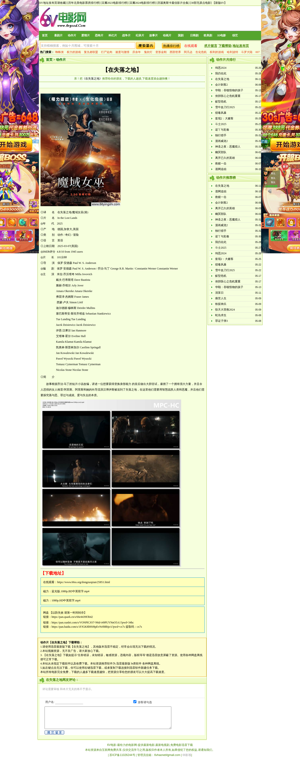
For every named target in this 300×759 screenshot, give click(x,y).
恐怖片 (99, 35)
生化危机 (201, 52)
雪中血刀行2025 (225, 107)
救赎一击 (220, 163)
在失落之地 (222, 79)
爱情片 (85, 35)
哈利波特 (232, 52)
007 (257, 52)
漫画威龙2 (221, 141)
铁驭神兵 (220, 304)
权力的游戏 (74, 52)
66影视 (187, 755)
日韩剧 (194, 35)
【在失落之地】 (122, 70)
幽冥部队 (220, 152)
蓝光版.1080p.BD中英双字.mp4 (70, 591)
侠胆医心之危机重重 (227, 96)
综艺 (235, 35)
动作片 (72, 35)
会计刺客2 (221, 84)
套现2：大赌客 (224, 118)
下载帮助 (225, 46)
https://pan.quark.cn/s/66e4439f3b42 (72, 617)
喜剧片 (58, 35)
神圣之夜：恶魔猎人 (227, 146)
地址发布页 (240, 46)
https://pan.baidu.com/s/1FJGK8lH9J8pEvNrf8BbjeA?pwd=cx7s (88, 626)
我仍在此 (220, 73)
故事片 (153, 35)
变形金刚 (161, 52)
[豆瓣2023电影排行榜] (114, 2)
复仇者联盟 (91, 52)
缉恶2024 (220, 67)
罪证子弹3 (221, 321)
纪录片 (140, 35)
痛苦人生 (220, 298)
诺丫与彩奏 (222, 129)
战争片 (126, 35)
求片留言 (210, 46)
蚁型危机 (220, 101)
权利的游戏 (217, 52)
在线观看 (190, 46)
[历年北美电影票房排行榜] (83, 2)
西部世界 (175, 52)
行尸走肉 (106, 52)
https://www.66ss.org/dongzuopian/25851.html (83, 582)
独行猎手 (220, 135)
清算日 (219, 292)
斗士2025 (220, 124)
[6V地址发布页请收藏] (53, 2)
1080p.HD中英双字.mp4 (66, 600)
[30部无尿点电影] (201, 2)
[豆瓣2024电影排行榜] (142, 2)
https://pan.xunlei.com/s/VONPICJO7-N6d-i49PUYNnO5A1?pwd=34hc (93, 622)
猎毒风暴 (220, 112)
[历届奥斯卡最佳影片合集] (173, 2)
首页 (45, 35)
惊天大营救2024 (225, 309)
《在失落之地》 (92, 78)
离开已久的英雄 (225, 157)
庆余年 (136, 52)
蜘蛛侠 (59, 52)
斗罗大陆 (246, 52)
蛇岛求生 (220, 315)
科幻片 (113, 35)
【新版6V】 (219, 2)
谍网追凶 (220, 169)
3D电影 (221, 35)
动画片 (167, 35)
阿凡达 (188, 52)
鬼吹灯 (148, 52)
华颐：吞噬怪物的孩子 (229, 90)
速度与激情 (122, 52)
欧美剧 (208, 35)
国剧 (181, 35)
